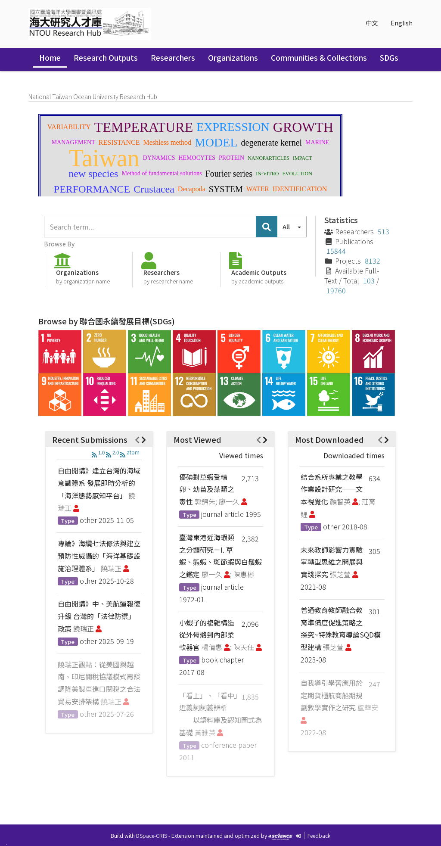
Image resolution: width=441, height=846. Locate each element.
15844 (336, 251)
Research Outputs (106, 57)
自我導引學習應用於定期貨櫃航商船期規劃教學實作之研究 (332, 695)
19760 (336, 290)
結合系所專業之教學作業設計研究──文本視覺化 (332, 489)
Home (50, 57)
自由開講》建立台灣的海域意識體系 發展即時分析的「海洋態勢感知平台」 (99, 483)
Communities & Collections (319, 57)
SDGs (389, 57)
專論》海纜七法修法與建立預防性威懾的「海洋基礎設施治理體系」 (99, 555)
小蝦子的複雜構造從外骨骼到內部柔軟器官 (206, 635)
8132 (372, 260)
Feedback (318, 835)
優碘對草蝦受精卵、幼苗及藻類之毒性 (206, 489)
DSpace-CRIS (151, 835)
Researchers (173, 57)
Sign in (392, 77)
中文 (372, 23)
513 (383, 231)
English (402, 23)
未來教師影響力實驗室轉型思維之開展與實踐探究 (332, 562)
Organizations (233, 57)
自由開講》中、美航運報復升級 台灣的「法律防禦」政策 (99, 616)
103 (369, 280)
